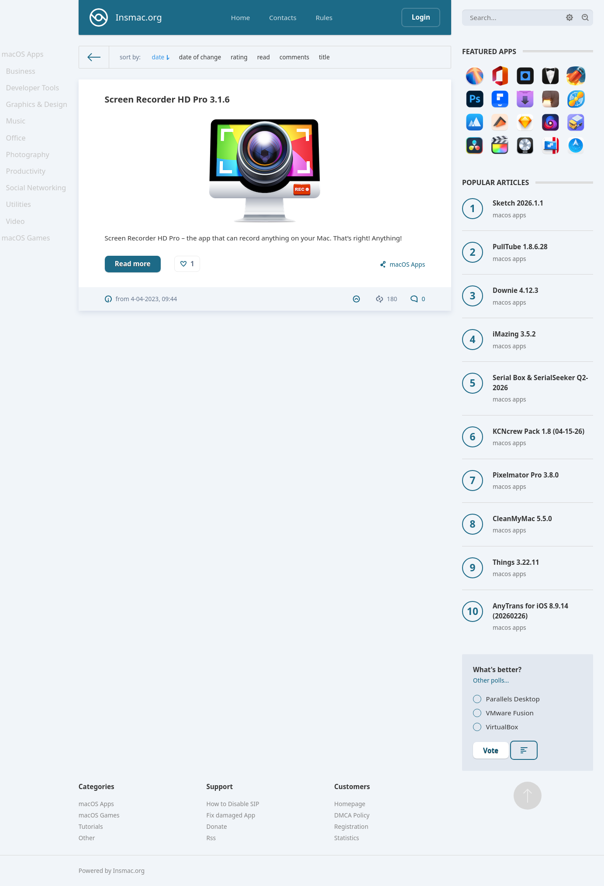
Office (18, 150)
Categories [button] (96, 786)
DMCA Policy (351, 815)
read (263, 57)
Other (87, 838)
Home (240, 17)
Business (22, 74)
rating (239, 57)
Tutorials (91, 826)
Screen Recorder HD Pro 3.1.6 (167, 99)
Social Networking (37, 206)
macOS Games (27, 263)
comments (294, 57)
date (158, 57)
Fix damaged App (231, 815)
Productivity (27, 187)
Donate (217, 826)
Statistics (346, 838)
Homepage (349, 804)
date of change (200, 57)
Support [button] (220, 786)
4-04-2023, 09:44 (154, 299)
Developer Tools (34, 93)
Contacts (282, 17)
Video (17, 244)
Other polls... (491, 680)
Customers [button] (352, 786)
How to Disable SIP (233, 804)
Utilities (20, 225)
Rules (324, 17)
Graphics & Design (37, 112)
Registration (351, 826)
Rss (211, 838)
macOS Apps (24, 55)
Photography (29, 169)
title (324, 57)
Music (18, 131)
